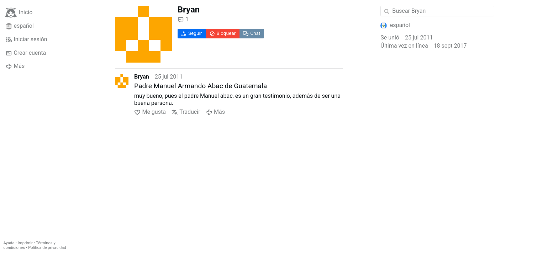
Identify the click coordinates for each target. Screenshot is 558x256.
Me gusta (150, 112)
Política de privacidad (47, 247)
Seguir (191, 33)
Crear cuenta (26, 53)
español (20, 26)
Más (15, 66)
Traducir (186, 112)
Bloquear (223, 33)
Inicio (18, 12)
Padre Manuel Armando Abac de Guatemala (200, 86)
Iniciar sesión (26, 39)
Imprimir (25, 243)
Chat (251, 33)
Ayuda (9, 243)
